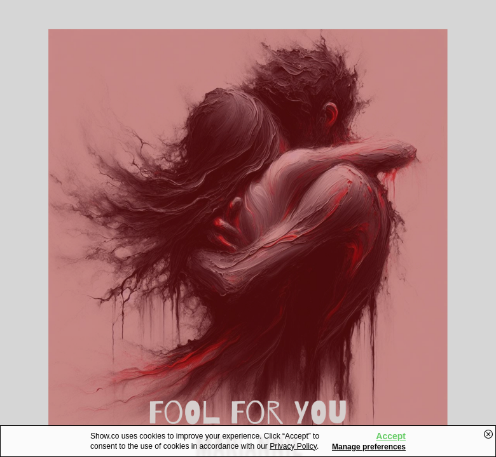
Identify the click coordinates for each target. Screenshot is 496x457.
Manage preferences (369, 446)
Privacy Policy (293, 446)
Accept (391, 436)
